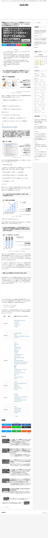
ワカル (15, 406)
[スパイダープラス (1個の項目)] (38, 109)
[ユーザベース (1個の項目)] (44, 103)
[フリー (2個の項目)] (36, 97)
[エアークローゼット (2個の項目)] (38, 95)
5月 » (37, 67)
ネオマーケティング (18, 401)
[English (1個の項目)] (44, 108)
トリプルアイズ (17, 324)
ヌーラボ (16, 326)
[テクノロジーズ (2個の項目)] (43, 81)
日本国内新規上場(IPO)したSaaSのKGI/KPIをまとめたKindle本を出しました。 (40, 43)
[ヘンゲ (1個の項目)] (36, 106)
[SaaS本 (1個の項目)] (40, 106)
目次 (15, 49)
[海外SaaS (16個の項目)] (44, 73)
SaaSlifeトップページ (38, 35)
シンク (15, 342)
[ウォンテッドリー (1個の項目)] (38, 112)
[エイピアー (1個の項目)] (44, 104)
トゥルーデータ (17, 356)
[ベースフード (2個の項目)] (36, 86)
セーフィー (16, 389)
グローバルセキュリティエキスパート (21, 362)
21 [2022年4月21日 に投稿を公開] (40, 63)
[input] (40, 23)
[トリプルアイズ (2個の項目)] (37, 98)
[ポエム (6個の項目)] (42, 76)
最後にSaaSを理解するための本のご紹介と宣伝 (11, 64)
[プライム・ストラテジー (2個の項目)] (38, 83)
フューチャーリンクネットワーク (20, 383)
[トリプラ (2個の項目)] (45, 84)
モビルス (16, 384)
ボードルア (16, 351)
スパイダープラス (17, 411)
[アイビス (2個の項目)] (45, 83)
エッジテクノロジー (18, 333)
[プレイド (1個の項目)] (44, 112)
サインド (16, 365)
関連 (5, 66)
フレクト (16, 353)
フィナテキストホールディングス (20, 369)
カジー (15, 334)
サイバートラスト (17, 398)
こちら (5, 283)
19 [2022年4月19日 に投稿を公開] (36, 63)
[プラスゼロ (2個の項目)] (45, 89)
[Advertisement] (8, 14)
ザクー (15, 368)
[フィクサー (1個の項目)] (44, 100)
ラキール (16, 381)
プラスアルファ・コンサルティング (20, 396)
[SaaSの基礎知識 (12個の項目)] (37, 75)
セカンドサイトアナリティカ (19, 320)
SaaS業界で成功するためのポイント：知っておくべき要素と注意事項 (40, 146)
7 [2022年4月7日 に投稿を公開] (40, 60)
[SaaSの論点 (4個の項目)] (37, 81)
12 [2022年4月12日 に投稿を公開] (36, 61)
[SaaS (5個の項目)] (45, 76)
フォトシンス (16, 344)
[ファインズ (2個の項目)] (43, 90)
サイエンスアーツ (17, 347)
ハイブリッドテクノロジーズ (19, 372)
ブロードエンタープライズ (19, 357)
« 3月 (35, 67)
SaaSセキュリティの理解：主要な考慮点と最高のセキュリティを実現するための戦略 (40, 121)
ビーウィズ (16, 337)
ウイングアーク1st (17, 408)
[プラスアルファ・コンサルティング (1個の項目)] (40, 101)
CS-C (15, 375)
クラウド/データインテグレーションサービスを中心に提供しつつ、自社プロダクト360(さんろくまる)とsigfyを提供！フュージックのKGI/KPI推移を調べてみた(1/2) (40, 137)
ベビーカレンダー (17, 409)
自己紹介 (36, 47)
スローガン (16, 350)
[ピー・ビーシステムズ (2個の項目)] (43, 86)
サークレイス (16, 321)
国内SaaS (3, 420)
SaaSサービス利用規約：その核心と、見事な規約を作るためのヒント (40, 128)
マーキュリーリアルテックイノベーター (21, 336)
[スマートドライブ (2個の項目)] (37, 100)
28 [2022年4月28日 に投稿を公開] (40, 64)
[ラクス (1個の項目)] (36, 104)
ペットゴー (16, 323)
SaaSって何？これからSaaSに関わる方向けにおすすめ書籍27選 (40, 39)
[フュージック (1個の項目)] (37, 103)
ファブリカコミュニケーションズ (20, 399)
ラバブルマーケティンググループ (20, 363)
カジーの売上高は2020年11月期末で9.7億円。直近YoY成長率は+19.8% (16, 60)
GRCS (15, 345)
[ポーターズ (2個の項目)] (44, 98)
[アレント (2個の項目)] (36, 84)
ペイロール (16, 395)
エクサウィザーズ (17, 371)
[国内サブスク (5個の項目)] (40, 78)
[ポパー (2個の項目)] (37, 90)
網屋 (15, 366)
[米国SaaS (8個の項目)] (44, 75)
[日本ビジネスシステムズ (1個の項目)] (40, 111)
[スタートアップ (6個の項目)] (37, 76)
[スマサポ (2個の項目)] (36, 89)
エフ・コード (16, 374)
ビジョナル (16, 393)
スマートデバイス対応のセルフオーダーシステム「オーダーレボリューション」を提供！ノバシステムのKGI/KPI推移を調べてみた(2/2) (40, 154)
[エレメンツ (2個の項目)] (44, 92)
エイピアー (16, 412)
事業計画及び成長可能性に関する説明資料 (9, 127)
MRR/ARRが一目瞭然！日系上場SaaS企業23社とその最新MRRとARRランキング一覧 (40, 32)
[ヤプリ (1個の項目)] (44, 109)
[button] (28, 45)
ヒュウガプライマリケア (18, 360)
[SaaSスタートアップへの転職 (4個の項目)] (40, 80)
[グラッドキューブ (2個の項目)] (37, 87)
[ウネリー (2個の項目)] (44, 94)
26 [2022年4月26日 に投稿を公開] (36, 64)
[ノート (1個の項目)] (45, 106)
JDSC (15, 359)
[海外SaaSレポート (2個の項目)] (43, 97)
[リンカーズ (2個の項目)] (40, 89)
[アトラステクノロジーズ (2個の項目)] (38, 92)
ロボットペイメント (18, 387)
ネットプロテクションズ (18, 354)
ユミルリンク (16, 386)
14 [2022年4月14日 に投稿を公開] (40, 61)
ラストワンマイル (17, 348)
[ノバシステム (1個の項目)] (37, 108)
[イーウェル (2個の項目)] (37, 94)
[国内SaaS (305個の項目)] (37, 73)
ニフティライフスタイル (18, 377)
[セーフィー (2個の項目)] (44, 95)
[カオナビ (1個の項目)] (40, 104)
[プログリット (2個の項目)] (44, 87)
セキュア (16, 378)
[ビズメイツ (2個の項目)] (40, 84)
